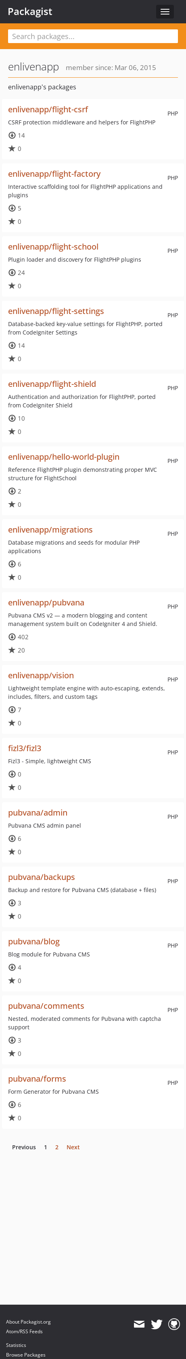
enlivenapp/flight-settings (56, 311)
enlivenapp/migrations (50, 529)
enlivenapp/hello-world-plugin (63, 456)
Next (73, 1147)
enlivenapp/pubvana (46, 602)
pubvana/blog (34, 941)
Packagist (30, 11)
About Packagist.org (28, 1321)
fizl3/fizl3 (24, 748)
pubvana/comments (46, 1005)
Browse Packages (26, 1354)
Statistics (16, 1345)
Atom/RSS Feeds (24, 1331)
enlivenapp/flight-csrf (48, 109)
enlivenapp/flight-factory (54, 173)
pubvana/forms (37, 1078)
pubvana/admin (37, 812)
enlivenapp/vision (41, 675)
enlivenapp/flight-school (53, 246)
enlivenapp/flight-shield (52, 383)
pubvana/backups (41, 877)
